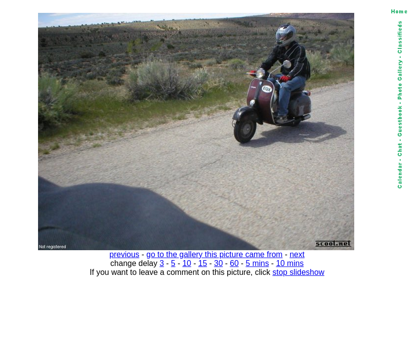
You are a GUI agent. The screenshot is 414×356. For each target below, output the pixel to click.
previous (124, 254)
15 (202, 263)
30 (218, 263)
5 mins (257, 263)
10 (186, 263)
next (297, 254)
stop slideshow (299, 272)
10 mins (290, 263)
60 (234, 263)
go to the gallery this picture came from (214, 254)
